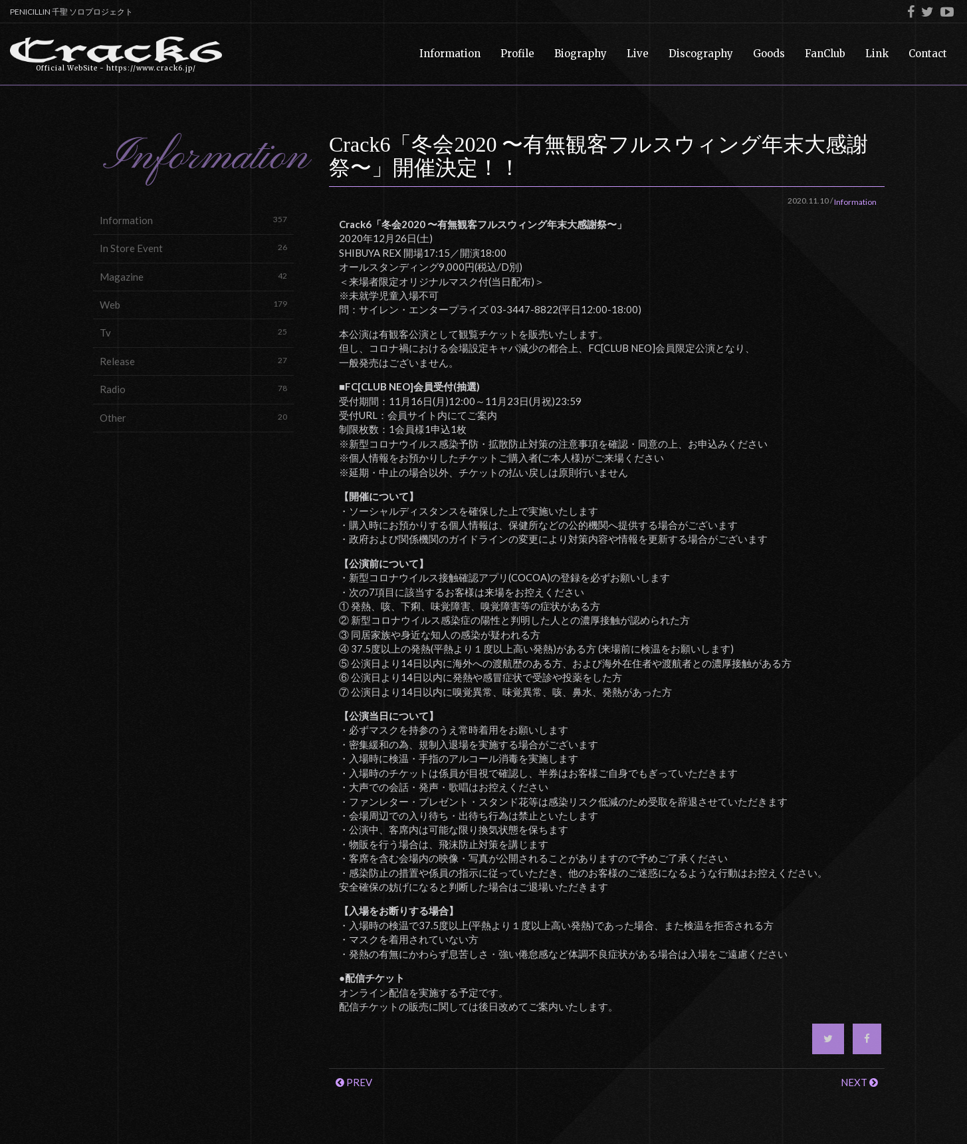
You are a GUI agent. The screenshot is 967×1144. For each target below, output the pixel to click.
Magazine (193, 276)
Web (193, 304)
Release (193, 361)
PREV (354, 1082)
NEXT (859, 1082)
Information (193, 220)
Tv (193, 332)
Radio (193, 388)
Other (193, 417)
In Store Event (193, 247)
